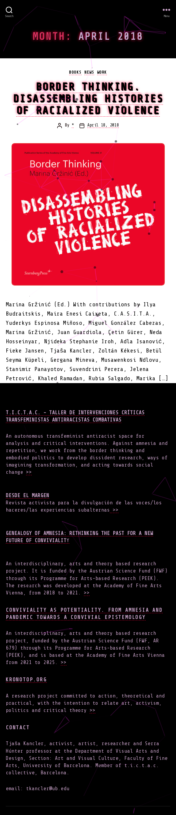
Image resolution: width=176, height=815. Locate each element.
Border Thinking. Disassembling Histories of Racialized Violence (88, 98)
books (75, 72)
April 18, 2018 (102, 125)
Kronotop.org (26, 679)
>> (29, 472)
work (102, 72)
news (89, 72)
